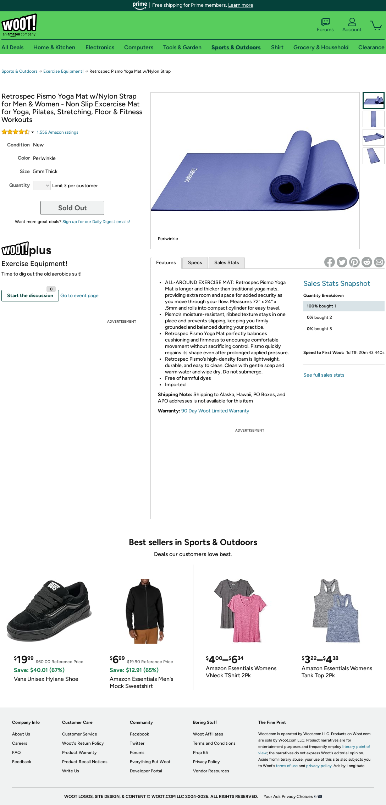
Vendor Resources (211, 770)
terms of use (287, 766)
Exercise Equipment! (63, 71)
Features (166, 263)
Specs (195, 263)
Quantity (19, 185)
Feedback (21, 761)
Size (25, 171)
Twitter (137, 743)
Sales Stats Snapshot (336, 283)
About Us (21, 734)
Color (24, 158)
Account (352, 25)
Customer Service (79, 734)
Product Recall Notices (84, 761)
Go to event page (79, 296)
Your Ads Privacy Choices (288, 796)
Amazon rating (57, 132)
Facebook (139, 734)
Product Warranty (79, 752)
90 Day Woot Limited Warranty (215, 411)
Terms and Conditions (214, 743)
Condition (18, 145)
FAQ (16, 752)
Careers (19, 743)
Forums (325, 25)
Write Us (70, 770)
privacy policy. (319, 766)
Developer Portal (146, 770)
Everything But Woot (150, 761)
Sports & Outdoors (19, 71)
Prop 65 (200, 752)
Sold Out (72, 208)
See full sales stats (323, 375)
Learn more (240, 5)
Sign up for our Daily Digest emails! (96, 221)
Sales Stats (226, 263)
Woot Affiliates (208, 734)
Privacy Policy (206, 761)
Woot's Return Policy (83, 743)
